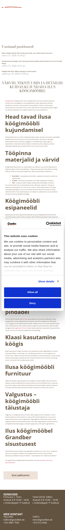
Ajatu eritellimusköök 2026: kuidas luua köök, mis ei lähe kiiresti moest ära (27, 53)
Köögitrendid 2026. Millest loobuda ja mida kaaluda (19, 71)
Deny (32, 303)
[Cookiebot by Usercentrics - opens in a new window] (46, 224)
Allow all (32, 292)
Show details (46, 281)
